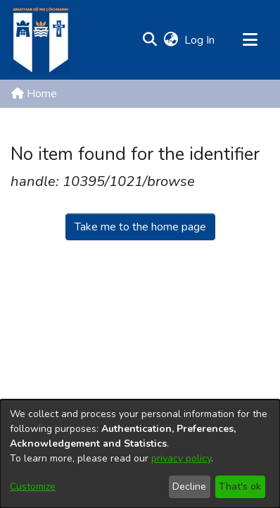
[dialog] (140, 453)
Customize (33, 486)
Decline (189, 486)
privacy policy (181, 458)
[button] (149, 40)
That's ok (240, 486)
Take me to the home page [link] (140, 227)
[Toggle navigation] (249, 40)
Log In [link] (200, 40)
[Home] (40, 40)
